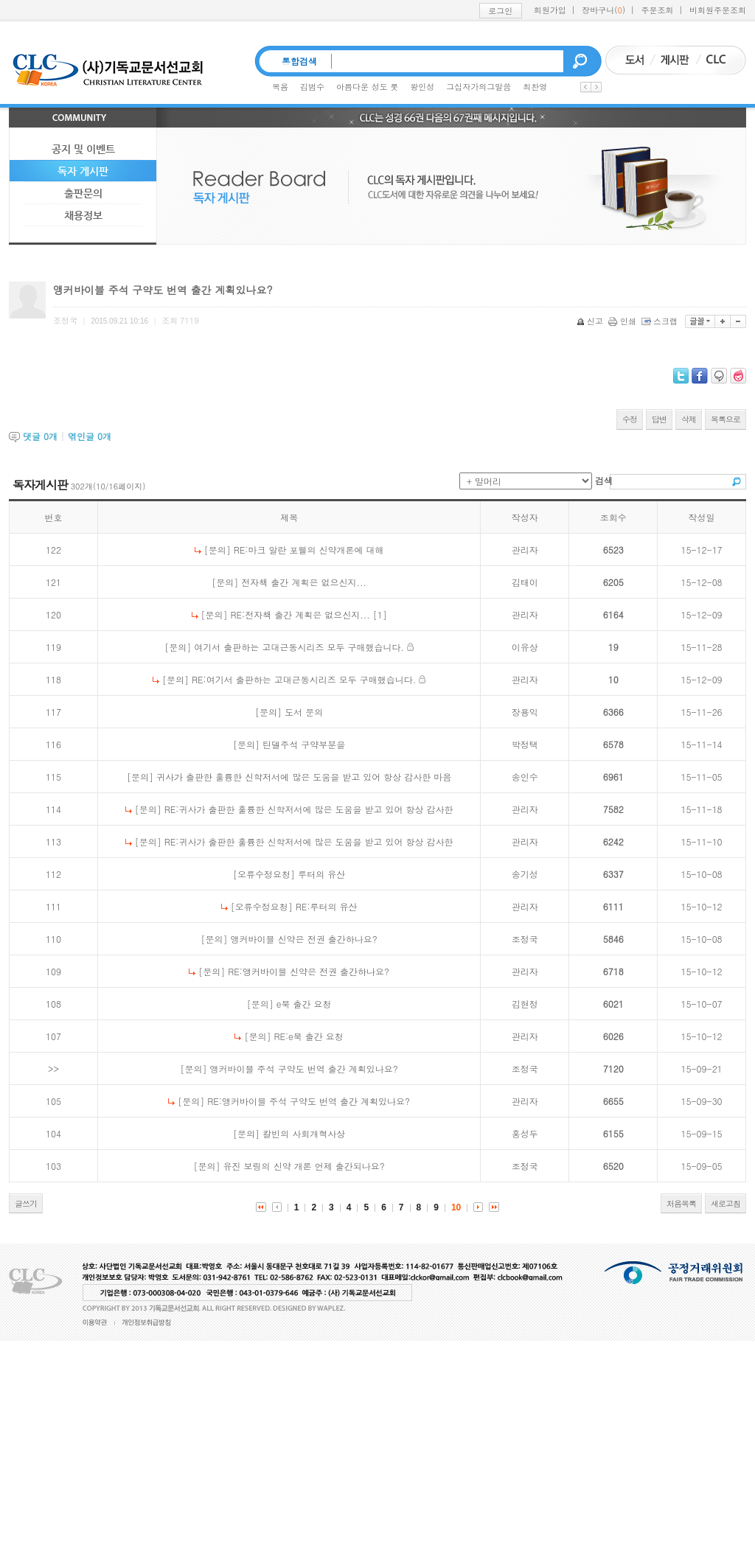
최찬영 (535, 86)
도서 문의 (304, 711)
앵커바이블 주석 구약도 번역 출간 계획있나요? (304, 1068)
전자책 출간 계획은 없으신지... (303, 582)
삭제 (688, 419)
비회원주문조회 (717, 9)
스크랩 (661, 321)
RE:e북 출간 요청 (308, 1036)
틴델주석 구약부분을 (303, 744)
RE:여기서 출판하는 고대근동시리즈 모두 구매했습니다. (304, 679)
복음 (280, 86)
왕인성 (422, 86)
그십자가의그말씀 (478, 86)
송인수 (525, 776)
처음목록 (681, 1203)
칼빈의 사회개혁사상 (303, 1133)
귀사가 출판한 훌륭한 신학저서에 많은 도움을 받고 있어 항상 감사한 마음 (303, 776)
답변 (659, 419)
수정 (629, 419)
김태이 (525, 582)
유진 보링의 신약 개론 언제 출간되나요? (304, 1166)
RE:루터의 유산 (327, 906)
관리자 (525, 549)
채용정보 (83, 215)
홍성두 (525, 1133)
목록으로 (725, 419)
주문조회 (657, 9)
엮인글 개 (89, 436)
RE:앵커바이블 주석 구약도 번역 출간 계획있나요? (308, 1101)
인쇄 (623, 321)
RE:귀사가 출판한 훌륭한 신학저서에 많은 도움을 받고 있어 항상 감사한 (308, 809)
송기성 (525, 874)
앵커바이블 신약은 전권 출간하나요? (304, 938)
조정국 (525, 938)
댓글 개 (40, 436)
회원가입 (550, 9)
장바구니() (603, 9)
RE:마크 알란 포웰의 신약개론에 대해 (309, 549)
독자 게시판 (83, 171)
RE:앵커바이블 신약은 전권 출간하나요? (308, 971)
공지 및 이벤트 (83, 149)
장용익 (525, 711)
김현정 (525, 1003)
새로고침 (725, 1203)
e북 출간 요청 (304, 1003)
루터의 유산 (321, 874)
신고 (591, 321)
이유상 (525, 647)
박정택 (525, 744)
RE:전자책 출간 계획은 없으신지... (300, 614)
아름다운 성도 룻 (367, 86)
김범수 (312, 86)
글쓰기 (26, 1203)
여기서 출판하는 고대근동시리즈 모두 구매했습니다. (299, 647)
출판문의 (83, 193)
